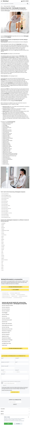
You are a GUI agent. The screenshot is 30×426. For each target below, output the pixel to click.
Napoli (2, 237)
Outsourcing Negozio (4, 204)
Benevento (3, 227)
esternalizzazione (14, 296)
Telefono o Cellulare (4, 366)
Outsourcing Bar (4, 199)
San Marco (3, 245)
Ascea (2, 240)
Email (16, 362)
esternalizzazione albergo (23, 296)
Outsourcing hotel (5, 293)
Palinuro (2, 258)
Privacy (4, 385)
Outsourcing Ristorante (5, 198)
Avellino (2, 226)
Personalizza (18, 423)
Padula (2, 265)
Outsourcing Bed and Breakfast (6, 196)
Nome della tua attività (5, 362)
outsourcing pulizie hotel (18, 297)
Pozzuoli (2, 233)
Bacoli (2, 253)
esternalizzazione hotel (6, 296)
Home (2, 6)
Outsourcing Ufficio (4, 202)
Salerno (2, 236)
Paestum (2, 224)
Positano (2, 246)
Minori (2, 268)
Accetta (8, 423)
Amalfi (2, 243)
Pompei (2, 249)
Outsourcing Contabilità (5, 215)
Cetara (2, 270)
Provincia (17, 370)
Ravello (2, 242)
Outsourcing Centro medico (5, 205)
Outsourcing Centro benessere (6, 208)
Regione (2, 370)
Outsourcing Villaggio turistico (6, 195)
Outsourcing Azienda (4, 201)
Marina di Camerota (4, 259)
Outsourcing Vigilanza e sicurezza (6, 212)
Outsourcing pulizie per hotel (5, 217)
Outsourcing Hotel (7, 6)
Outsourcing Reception (5, 214)
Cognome (17, 358)
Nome (2, 358)
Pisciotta (2, 256)
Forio (2, 264)
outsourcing (13, 294)
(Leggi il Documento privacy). (7, 390)
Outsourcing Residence (5, 193)
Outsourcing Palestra (4, 207)
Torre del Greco (3, 234)
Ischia (2, 252)
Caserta (2, 231)
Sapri (2, 262)
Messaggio (3, 373)
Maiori (2, 267)
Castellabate (3, 223)
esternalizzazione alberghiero (7, 297)
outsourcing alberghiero (21, 294)
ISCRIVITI (15, 404)
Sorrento (2, 248)
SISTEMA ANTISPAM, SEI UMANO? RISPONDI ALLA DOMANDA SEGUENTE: (10, 381)
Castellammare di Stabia (5, 230)
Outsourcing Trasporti (4, 211)
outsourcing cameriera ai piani (15, 293)
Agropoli (2, 239)
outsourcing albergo (5, 294)
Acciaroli (2, 255)
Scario (2, 261)
